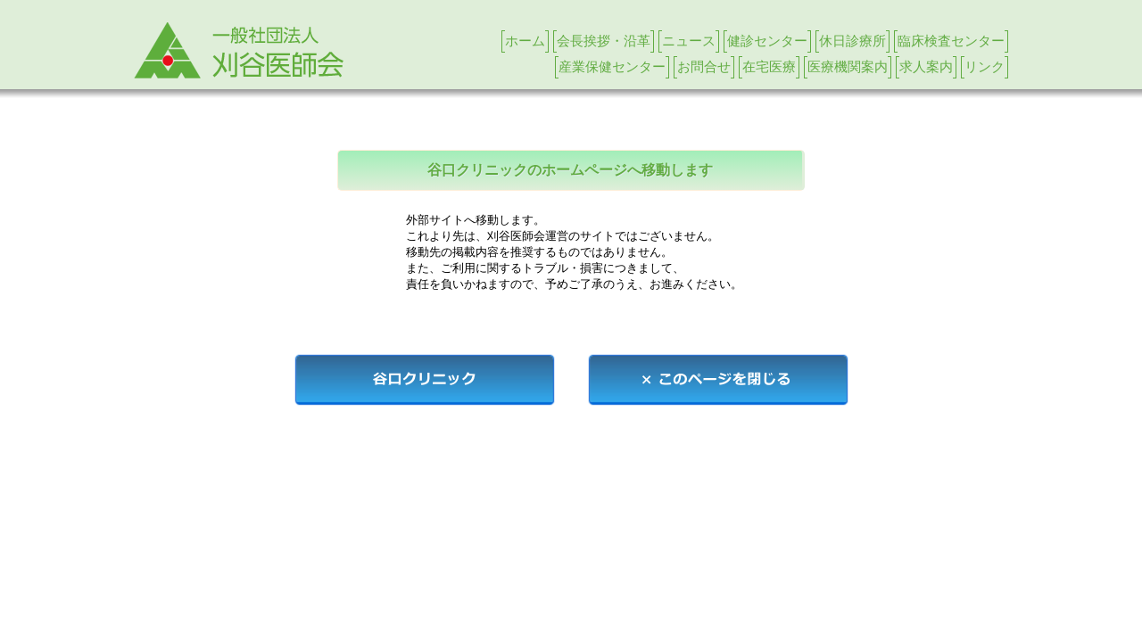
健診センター (767, 40)
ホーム (525, 40)
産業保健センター (612, 66)
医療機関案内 (847, 66)
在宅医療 (769, 66)
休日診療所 (852, 40)
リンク (984, 66)
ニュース (689, 40)
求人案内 (926, 66)
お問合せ (704, 66)
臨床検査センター (951, 40)
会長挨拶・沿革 (603, 40)
